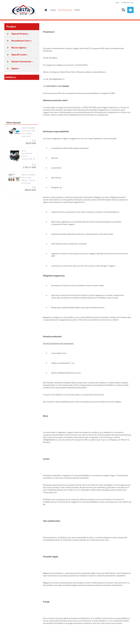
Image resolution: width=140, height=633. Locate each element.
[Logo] (23, 10)
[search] (123, 10)
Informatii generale (65, 10)
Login (117, 2)
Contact (77, 10)
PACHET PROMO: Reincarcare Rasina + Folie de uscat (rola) (28, 178)
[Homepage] (45, 10)
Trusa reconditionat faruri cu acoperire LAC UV (28, 154)
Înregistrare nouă (127, 2)
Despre (53, 10)
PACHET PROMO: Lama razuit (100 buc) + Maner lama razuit (28, 132)
